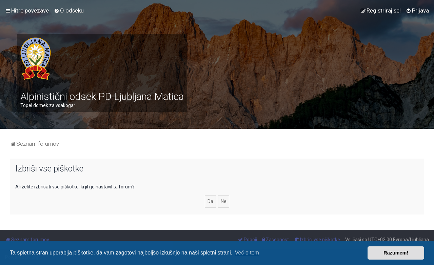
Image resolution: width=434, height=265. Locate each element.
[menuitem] (69, 10)
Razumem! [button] (395, 253)
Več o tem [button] (247, 253)
